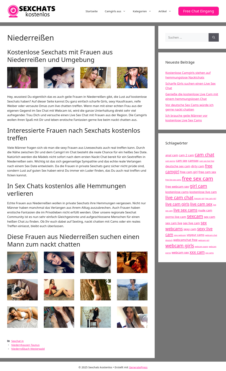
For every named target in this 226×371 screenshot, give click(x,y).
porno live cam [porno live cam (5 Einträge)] (175, 216)
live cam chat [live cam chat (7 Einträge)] (179, 196)
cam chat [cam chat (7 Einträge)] (204, 154)
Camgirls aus (117, 10)
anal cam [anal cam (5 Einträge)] (171, 154)
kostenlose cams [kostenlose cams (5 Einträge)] (177, 191)
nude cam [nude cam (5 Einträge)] (205, 209)
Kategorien (144, 10)
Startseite (92, 10)
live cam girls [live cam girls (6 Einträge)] (177, 202)
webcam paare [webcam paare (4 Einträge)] (201, 245)
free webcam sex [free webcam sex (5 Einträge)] (177, 185)
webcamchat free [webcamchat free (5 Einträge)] (185, 239)
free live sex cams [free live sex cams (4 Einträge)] (173, 178)
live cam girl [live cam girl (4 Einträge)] (210, 197)
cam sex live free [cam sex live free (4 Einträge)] (206, 160)
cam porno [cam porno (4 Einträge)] (170, 160)
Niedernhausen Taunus (25, 344)
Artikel (166, 10)
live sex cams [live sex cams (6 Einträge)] (185, 208)
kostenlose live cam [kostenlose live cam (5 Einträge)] (203, 191)
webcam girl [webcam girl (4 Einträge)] (203, 239)
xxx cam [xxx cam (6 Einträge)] (197, 251)
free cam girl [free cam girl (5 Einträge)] (189, 171)
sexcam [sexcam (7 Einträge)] (195, 215)
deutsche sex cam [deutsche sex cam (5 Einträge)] (177, 165)
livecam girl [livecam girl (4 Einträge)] (199, 197)
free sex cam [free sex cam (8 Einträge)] (197, 177)
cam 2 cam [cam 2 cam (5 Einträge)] (186, 154)
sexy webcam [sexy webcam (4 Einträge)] (180, 234)
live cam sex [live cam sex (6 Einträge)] (201, 202)
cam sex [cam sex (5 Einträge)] (181, 159)
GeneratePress (138, 366)
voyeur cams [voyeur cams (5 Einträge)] (195, 234)
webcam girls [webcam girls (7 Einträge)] (179, 244)
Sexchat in (17, 340)
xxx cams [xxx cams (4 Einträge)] (210, 252)
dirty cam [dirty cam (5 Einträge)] (197, 165)
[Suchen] (214, 36)
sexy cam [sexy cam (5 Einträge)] (190, 228)
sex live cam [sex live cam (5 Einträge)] (191, 222)
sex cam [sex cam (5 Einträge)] (209, 216)
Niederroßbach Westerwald (28, 347)
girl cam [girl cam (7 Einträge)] (198, 185)
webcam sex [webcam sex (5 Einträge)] (180, 251)
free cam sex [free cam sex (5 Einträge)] (207, 171)
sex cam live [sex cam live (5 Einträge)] (173, 222)
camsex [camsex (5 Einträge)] (193, 159)
